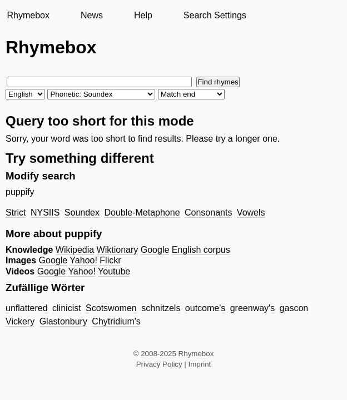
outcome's (205, 308)
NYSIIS (45, 212)
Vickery (20, 321)
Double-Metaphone (142, 212)
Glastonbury (63, 321)
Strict (16, 212)
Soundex (82, 212)
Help (143, 15)
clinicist (66, 308)
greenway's (252, 308)
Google (155, 249)
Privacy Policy (159, 364)
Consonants (208, 212)
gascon (294, 308)
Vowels (251, 212)
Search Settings (215, 15)
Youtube (114, 271)
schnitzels (160, 308)
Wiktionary (117, 249)
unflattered (27, 308)
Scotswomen (111, 308)
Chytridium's (116, 321)
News (92, 15)
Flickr (110, 260)
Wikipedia (75, 249)
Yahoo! (83, 260)
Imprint (200, 364)
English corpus (201, 249)
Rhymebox (28, 15)
